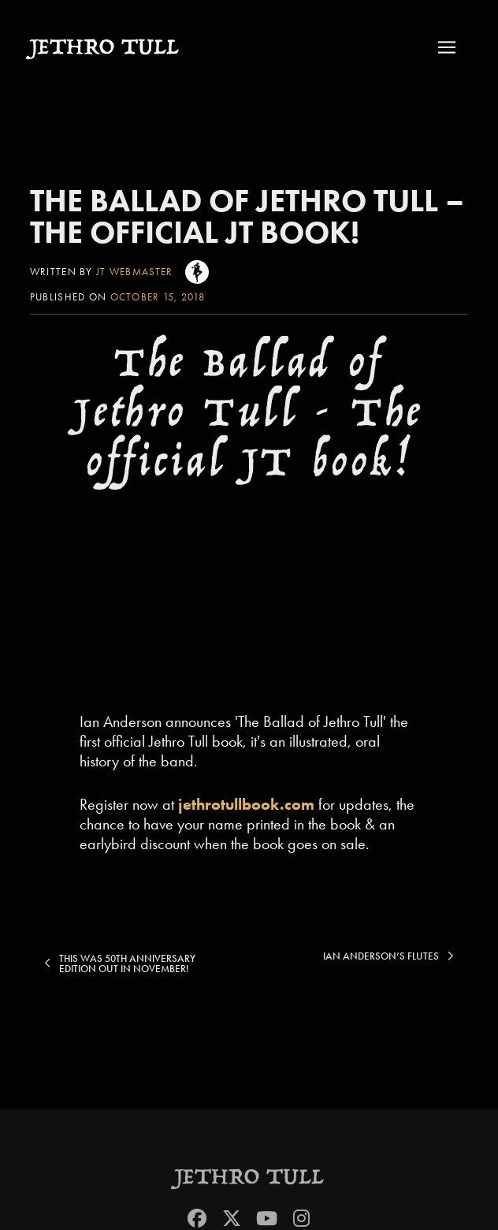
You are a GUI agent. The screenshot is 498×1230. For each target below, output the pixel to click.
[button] (451, 47)
